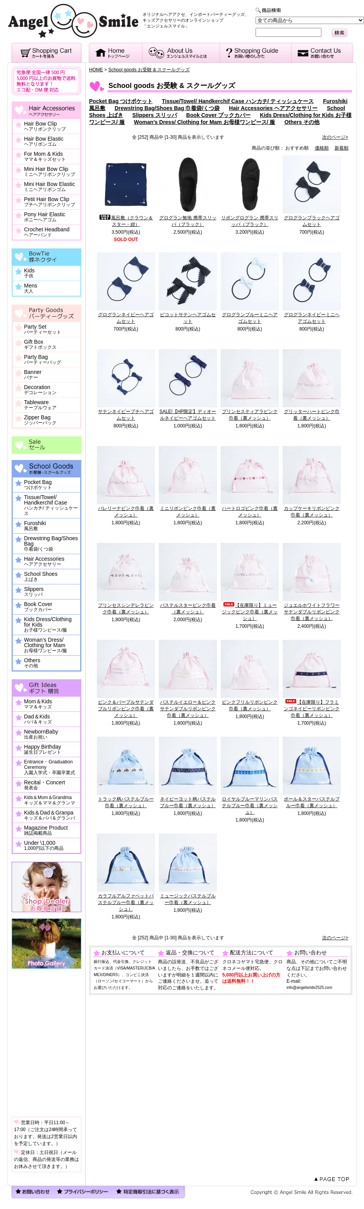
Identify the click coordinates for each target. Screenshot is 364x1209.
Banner (32, 374)
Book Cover (38, 606)
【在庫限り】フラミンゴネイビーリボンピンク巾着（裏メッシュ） (312, 708)
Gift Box (40, 344)
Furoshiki (35, 525)
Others (32, 663)
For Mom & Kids (45, 156)
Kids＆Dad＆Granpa (49, 815)
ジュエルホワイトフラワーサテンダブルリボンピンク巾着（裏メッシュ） (312, 612)
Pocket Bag (38, 484)
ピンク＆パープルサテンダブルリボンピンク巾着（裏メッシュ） (126, 708)
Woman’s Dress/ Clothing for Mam (45, 645)
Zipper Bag (40, 420)
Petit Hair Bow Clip (49, 201)
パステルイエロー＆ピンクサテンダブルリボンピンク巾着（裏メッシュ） (188, 708)
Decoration (40, 389)
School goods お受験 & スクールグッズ (149, 69)
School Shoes (40, 576)
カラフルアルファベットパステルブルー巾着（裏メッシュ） (126, 902)
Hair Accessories (44, 561)
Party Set (42, 329)
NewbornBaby (41, 734)
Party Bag (42, 359)
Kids (29, 273)
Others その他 (301, 122)
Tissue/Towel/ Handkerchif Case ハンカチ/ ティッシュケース (238, 101)
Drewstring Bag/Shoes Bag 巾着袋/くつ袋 (167, 108)
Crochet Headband (47, 232)
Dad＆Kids (38, 719)
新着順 (342, 148)
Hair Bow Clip (45, 126)
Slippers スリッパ (154, 115)
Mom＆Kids (38, 704)
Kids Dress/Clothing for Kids (48, 625)
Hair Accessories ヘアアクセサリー (273, 108)
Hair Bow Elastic (44, 141)
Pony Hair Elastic (44, 217)
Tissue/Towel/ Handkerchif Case (51, 505)
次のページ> (335, 137)
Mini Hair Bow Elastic (49, 186)
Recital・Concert (44, 785)
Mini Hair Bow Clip (49, 171)
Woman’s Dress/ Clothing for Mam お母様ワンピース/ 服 (204, 122)
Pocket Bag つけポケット (121, 101)
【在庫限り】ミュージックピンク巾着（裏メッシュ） (250, 612)
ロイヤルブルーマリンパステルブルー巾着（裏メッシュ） (250, 805)
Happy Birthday (42, 749)
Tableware (40, 405)
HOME (96, 69)
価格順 (322, 148)
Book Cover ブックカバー (218, 115)
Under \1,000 (44, 845)
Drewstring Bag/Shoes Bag (51, 544)
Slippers (34, 591)
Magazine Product (46, 830)
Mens (30, 288)
